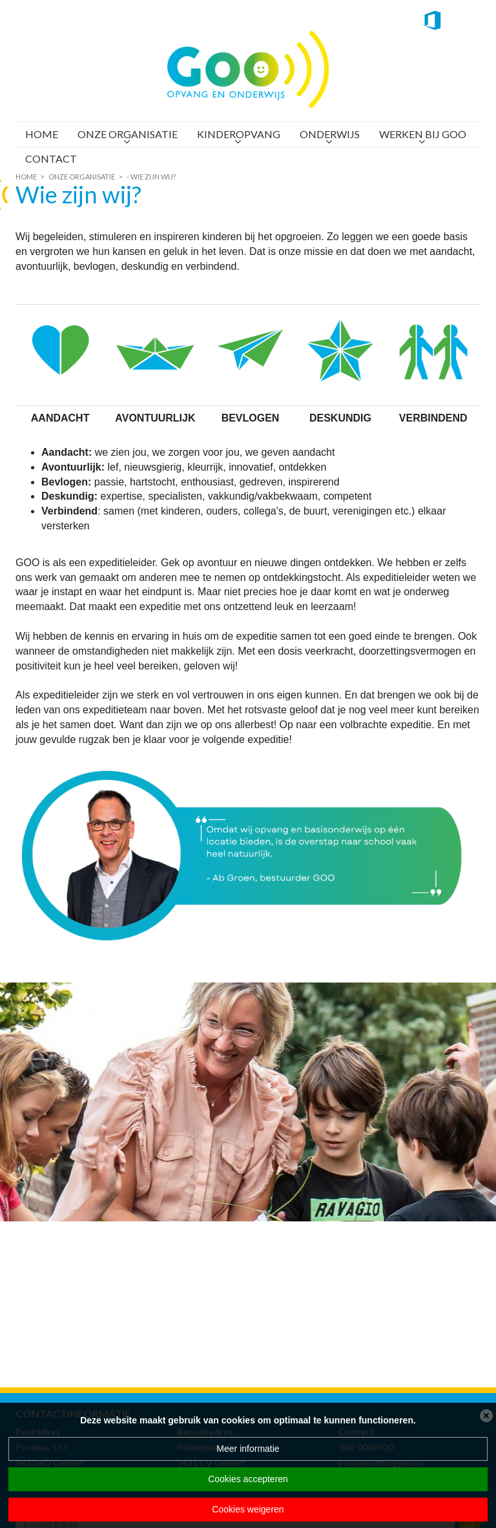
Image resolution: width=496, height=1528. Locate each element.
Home (41, 134)
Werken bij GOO (422, 134)
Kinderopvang (238, 134)
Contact (51, 158)
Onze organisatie (128, 134)
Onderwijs (330, 134)
